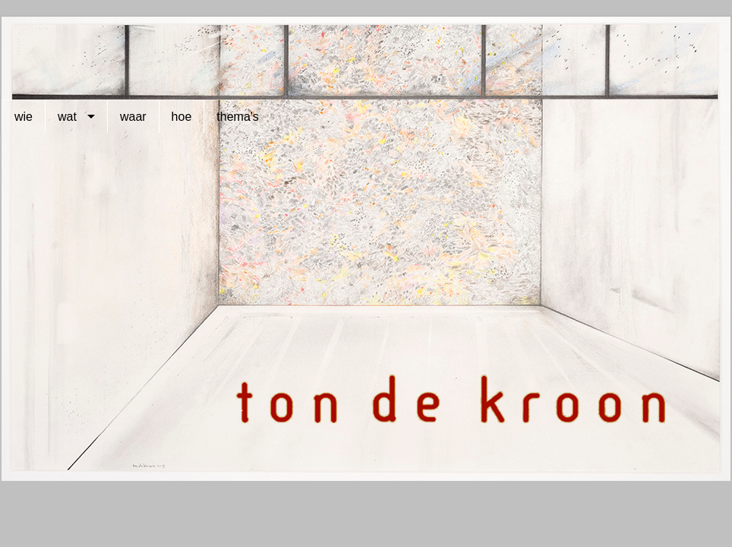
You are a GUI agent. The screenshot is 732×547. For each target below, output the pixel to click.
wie (23, 116)
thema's (237, 116)
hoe (182, 116)
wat (67, 116)
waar (133, 116)
